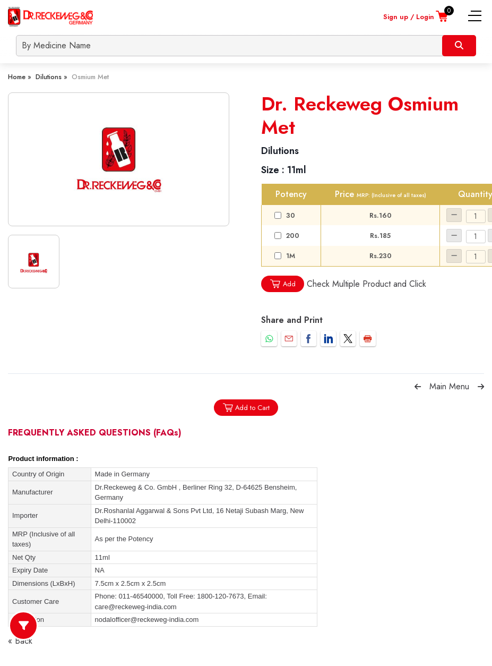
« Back (20, 641)
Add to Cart (246, 407)
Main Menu (449, 386)
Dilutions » (51, 77)
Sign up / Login (408, 17)
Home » (19, 77)
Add (282, 283)
